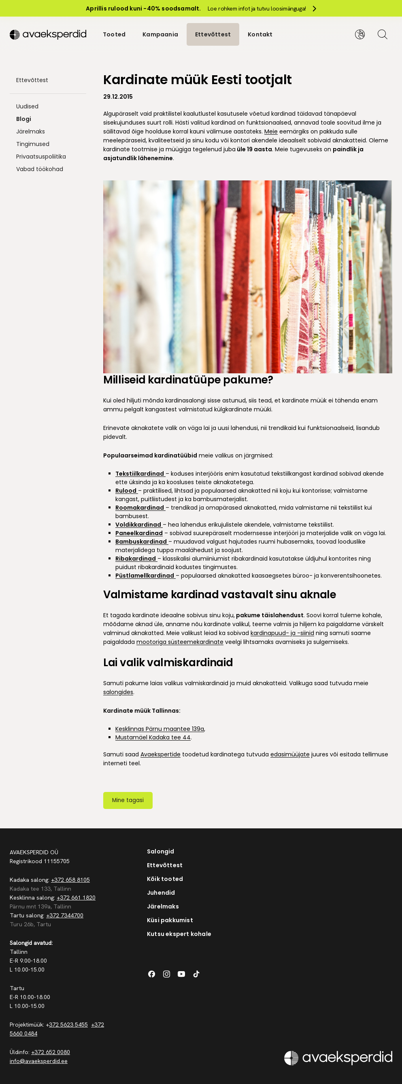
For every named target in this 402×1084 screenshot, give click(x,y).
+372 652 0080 (50, 1051)
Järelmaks (30, 131)
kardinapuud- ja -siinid (282, 632)
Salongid (160, 851)
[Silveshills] (48, 34)
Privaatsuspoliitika (41, 156)
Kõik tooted (165, 878)
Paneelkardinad (139, 532)
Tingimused (32, 144)
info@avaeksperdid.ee (39, 1060)
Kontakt (260, 34)
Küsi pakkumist (170, 919)
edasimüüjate (290, 753)
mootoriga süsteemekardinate (179, 641)
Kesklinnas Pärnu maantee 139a (159, 728)
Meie (271, 131)
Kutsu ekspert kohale (179, 933)
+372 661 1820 (76, 896)
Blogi (23, 118)
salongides (118, 691)
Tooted (114, 34)
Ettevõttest (213, 34)
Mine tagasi (128, 799)
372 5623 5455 (68, 1023)
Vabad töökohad (39, 169)
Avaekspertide (160, 753)
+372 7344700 (64, 914)
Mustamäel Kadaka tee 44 (153, 737)
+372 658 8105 (70, 879)
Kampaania (160, 34)
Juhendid (161, 892)
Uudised (27, 106)
